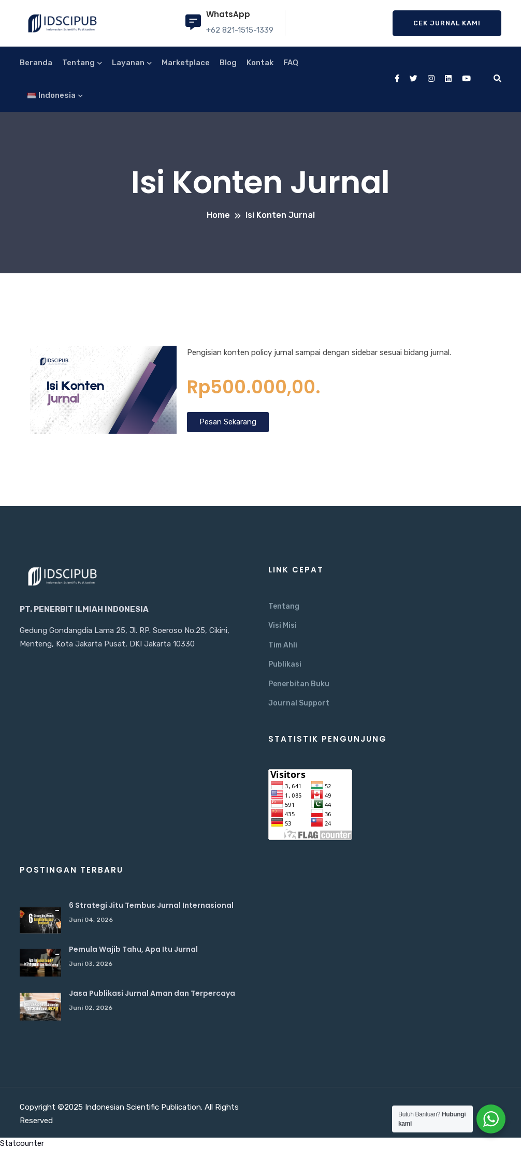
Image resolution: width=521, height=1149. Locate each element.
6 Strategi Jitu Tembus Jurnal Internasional (151, 905)
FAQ (290, 62)
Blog (228, 62)
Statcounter (22, 1143)
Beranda (36, 62)
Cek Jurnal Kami (447, 23)
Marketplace (186, 62)
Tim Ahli (282, 645)
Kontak (260, 62)
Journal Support (298, 703)
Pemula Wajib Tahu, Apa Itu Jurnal (133, 949)
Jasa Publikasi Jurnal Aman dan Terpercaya (152, 993)
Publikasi (284, 664)
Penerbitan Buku (298, 684)
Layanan (128, 62)
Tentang (78, 62)
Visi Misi (282, 625)
